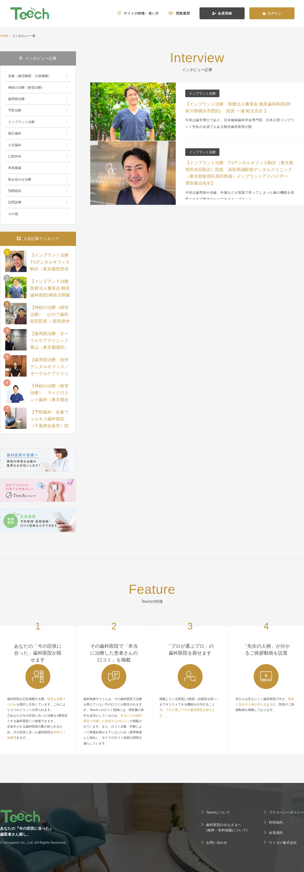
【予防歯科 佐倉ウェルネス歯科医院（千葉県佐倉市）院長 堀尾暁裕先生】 (49, 422)
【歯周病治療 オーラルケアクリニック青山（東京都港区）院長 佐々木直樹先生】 (49, 347)
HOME (4, 36)
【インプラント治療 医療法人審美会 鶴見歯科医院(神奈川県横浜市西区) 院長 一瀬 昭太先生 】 (50, 295)
